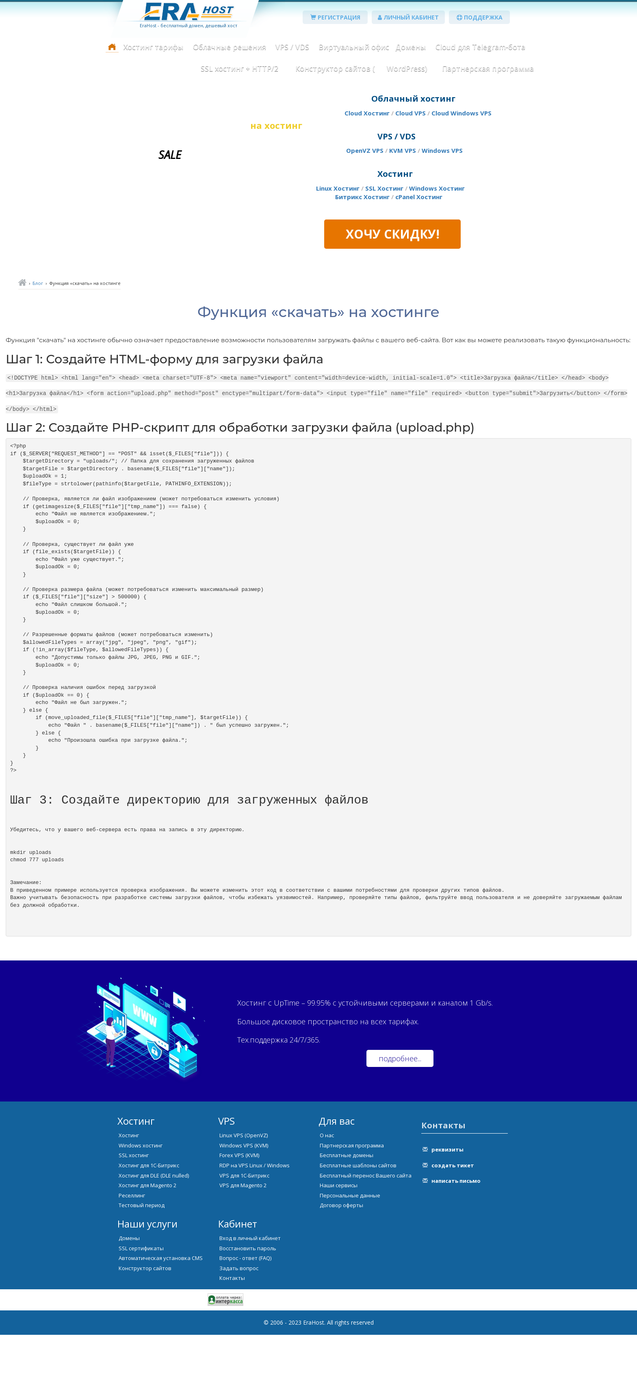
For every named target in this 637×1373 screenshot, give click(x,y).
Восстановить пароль (247, 1286)
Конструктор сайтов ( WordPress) (360, 68)
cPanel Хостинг (418, 197)
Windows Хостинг (437, 188)
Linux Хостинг (338, 188)
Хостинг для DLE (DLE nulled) (154, 1213)
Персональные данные (350, 1233)
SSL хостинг (134, 1193)
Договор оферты (341, 1243)
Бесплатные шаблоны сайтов (358, 1203)
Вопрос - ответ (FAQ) (245, 1296)
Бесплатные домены (346, 1193)
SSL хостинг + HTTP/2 (239, 68)
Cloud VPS (410, 113)
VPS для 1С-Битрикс (244, 1213)
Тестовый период (142, 1243)
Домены (410, 47)
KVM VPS (402, 150)
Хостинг (129, 1173)
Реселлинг (132, 1233)
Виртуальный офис (353, 47)
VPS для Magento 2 (242, 1223)
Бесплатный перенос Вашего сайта (366, 1213)
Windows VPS (442, 150)
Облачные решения (229, 47)
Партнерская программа (488, 68)
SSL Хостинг (384, 188)
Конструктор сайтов (145, 1306)
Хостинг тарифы (154, 47)
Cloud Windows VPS (461, 113)
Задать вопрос (238, 1306)
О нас (327, 1173)
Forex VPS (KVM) (239, 1193)
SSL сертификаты (141, 1286)
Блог (37, 283)
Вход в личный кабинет (250, 1276)
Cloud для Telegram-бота (480, 47)
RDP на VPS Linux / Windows (254, 1203)
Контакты (232, 1316)
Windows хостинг (140, 1183)
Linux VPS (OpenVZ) (243, 1173)
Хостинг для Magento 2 (147, 1223)
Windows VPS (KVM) (243, 1183)
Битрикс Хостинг (362, 197)
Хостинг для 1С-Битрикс (149, 1203)
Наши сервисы (339, 1223)
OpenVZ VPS (365, 150)
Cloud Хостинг (367, 113)
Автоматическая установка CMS (161, 1296)
